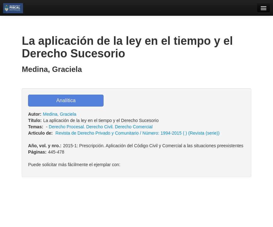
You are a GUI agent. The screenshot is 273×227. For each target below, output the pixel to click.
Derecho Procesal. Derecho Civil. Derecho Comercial (101, 126)
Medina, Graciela (59, 114)
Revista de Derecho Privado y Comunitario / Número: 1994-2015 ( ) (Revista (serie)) (137, 133)
